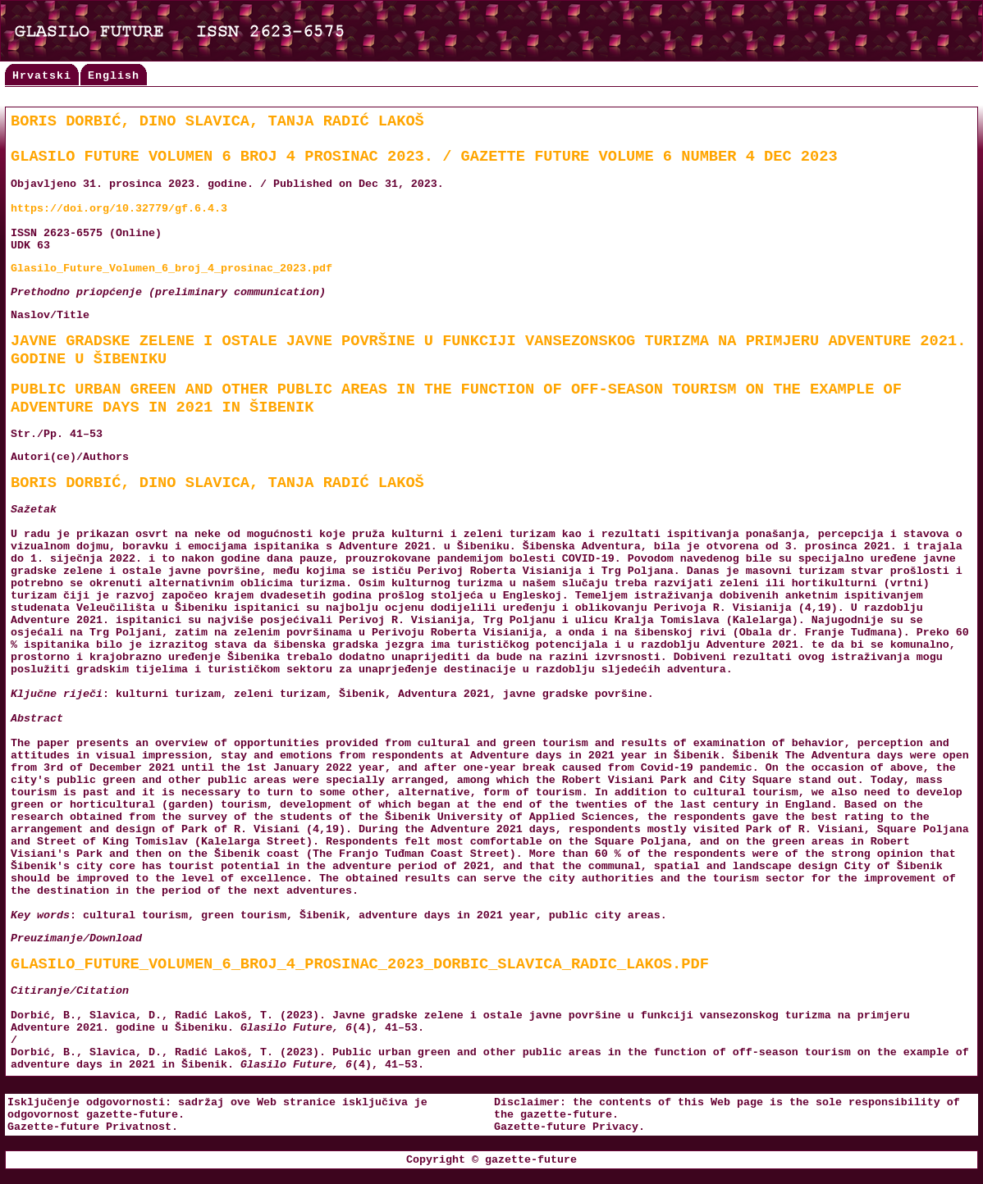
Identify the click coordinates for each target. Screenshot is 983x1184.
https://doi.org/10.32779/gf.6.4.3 (119, 209)
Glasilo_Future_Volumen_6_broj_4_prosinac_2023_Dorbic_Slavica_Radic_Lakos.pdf (360, 964)
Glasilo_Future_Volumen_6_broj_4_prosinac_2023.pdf (171, 268)
